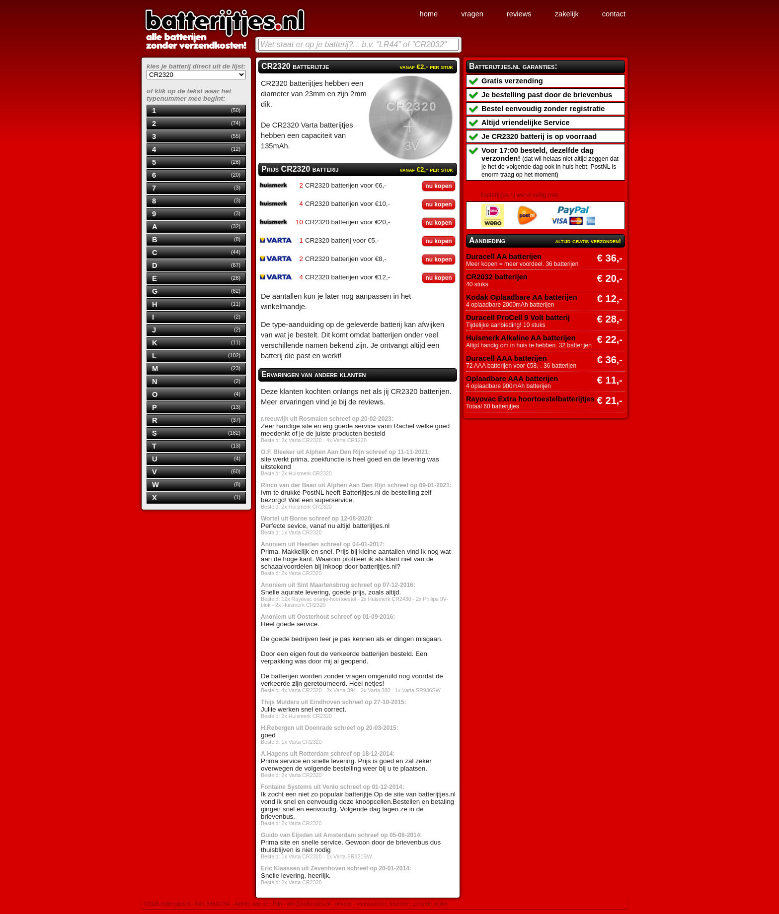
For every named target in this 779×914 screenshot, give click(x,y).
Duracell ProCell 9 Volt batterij (518, 318)
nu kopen (438, 186)
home (428, 14)
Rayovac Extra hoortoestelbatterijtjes (530, 399)
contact (613, 14)
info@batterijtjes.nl (308, 904)
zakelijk (567, 14)
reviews (519, 14)
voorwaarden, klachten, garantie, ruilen (402, 904)
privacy (343, 904)
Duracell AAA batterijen (506, 358)
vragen (472, 14)
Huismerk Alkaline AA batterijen (521, 338)
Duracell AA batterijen (504, 257)
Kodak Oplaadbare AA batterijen (521, 297)
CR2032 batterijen (497, 277)
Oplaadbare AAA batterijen (512, 379)
